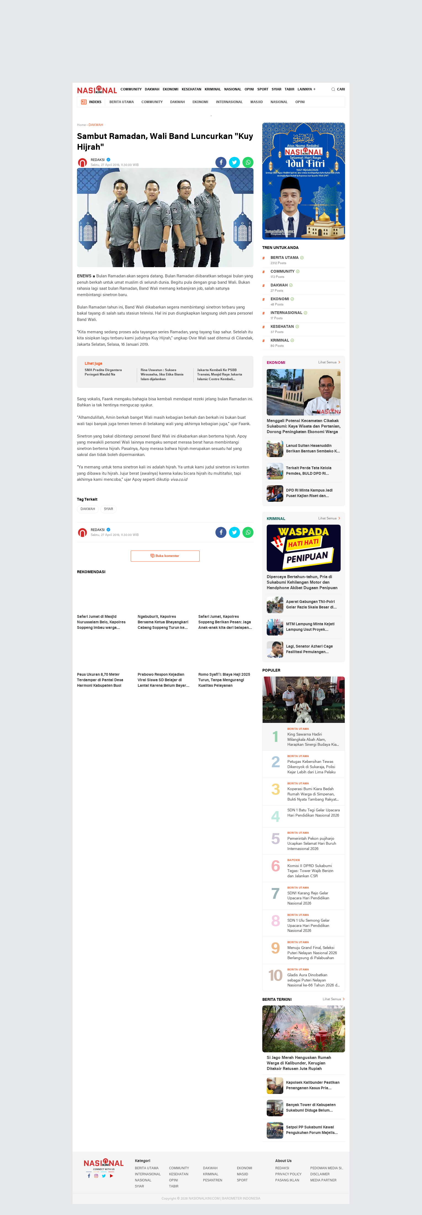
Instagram (96, 1178)
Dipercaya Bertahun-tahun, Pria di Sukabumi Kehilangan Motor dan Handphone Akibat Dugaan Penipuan (302, 582)
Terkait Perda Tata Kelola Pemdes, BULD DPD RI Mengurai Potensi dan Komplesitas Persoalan (309, 471)
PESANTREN (212, 1180)
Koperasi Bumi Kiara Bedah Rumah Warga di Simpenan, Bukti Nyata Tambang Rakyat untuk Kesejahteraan (311, 794)
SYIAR (276, 89)
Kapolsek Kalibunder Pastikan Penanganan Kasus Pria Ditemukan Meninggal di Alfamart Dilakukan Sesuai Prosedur (313, 1086)
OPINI (249, 89)
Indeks (91, 102)
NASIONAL (232, 89)
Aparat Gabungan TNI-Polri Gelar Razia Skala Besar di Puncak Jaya (310, 605)
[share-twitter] (234, 162)
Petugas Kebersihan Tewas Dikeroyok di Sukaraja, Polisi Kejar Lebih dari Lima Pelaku (311, 767)
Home (81, 125)
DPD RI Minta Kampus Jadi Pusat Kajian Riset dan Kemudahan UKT (309, 494)
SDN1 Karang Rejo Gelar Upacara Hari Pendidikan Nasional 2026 (308, 898)
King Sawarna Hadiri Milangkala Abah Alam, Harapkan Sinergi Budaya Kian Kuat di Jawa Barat (313, 740)
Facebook (89, 1178)
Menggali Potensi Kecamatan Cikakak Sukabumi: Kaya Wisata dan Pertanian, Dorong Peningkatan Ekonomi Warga (304, 426)
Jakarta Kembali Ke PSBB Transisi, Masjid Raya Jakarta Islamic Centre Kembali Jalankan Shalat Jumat (219, 375)
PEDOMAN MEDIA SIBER (327, 1168)
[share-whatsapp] (247, 162)
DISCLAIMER (320, 1174)
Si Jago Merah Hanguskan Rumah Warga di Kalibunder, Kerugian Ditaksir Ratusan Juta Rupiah (299, 1063)
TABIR (289, 89)
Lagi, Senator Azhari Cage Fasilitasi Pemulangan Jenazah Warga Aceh (309, 650)
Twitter (103, 1178)
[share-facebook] (220, 162)
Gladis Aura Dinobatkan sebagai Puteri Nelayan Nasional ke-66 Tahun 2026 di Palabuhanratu (312, 980)
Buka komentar (164, 556)
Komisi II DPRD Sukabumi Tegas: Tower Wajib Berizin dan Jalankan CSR (310, 871)
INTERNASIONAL (229, 102)
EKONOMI (170, 89)
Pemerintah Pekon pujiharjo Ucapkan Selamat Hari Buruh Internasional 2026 (311, 844)
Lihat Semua (327, 362)
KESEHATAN (191, 89)
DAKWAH (152, 89)
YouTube (111, 1178)
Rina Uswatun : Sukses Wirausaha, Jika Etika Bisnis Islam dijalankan (162, 375)
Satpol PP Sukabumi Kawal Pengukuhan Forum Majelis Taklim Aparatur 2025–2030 (311, 1130)
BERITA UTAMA (121, 102)
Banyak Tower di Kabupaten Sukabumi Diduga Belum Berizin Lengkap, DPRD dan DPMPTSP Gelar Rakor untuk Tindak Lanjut (312, 1108)
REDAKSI (282, 1168)
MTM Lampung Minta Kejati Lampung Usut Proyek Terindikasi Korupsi (310, 627)
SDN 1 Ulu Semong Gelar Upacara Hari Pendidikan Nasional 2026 (308, 926)
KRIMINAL (213, 89)
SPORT (262, 89)
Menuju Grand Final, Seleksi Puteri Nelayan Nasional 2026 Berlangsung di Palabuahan (312, 953)
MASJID (256, 102)
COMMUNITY (131, 89)
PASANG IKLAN (287, 1180)
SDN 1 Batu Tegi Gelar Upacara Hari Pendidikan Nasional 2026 (313, 813)
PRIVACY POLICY (288, 1174)
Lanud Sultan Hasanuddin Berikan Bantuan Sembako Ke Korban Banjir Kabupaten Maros (312, 449)
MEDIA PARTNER (323, 1180)
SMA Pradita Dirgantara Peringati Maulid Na (103, 373)
